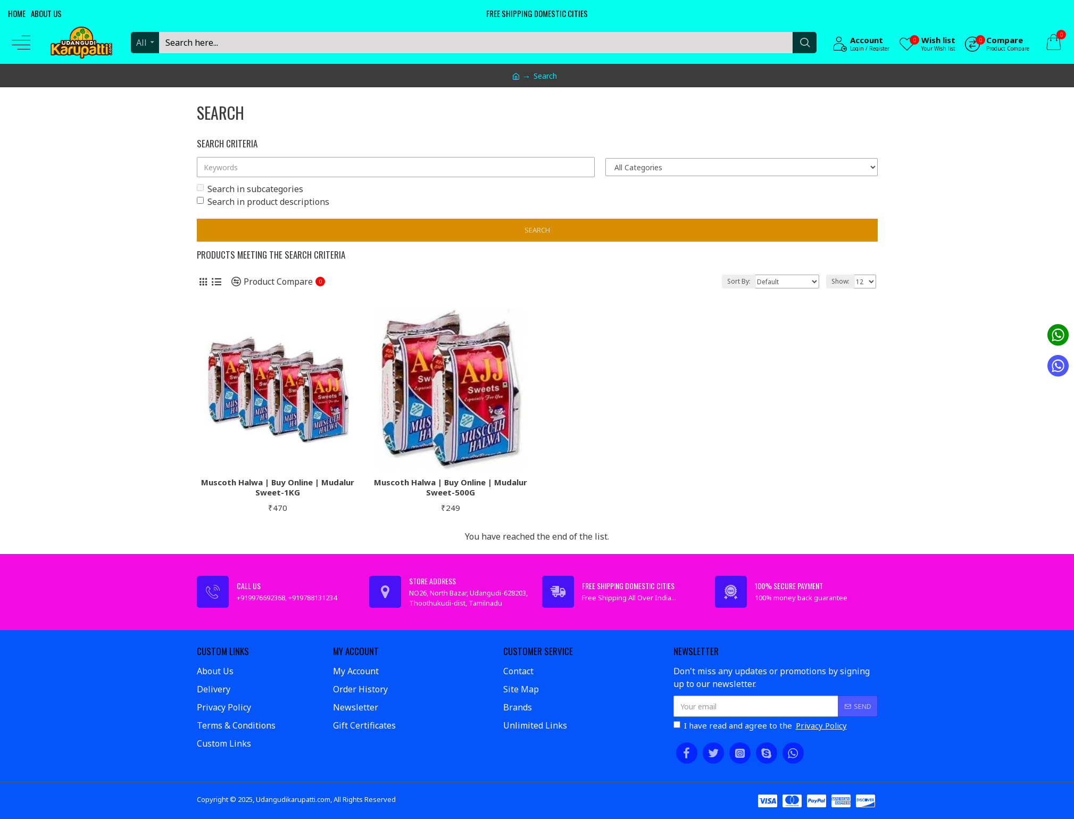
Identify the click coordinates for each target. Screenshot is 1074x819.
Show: (840, 281)
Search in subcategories (250, 189)
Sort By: (739, 281)
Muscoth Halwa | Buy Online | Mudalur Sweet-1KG (277, 487)
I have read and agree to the (760, 725)
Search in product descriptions (263, 202)
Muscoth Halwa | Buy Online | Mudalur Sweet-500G (450, 487)
